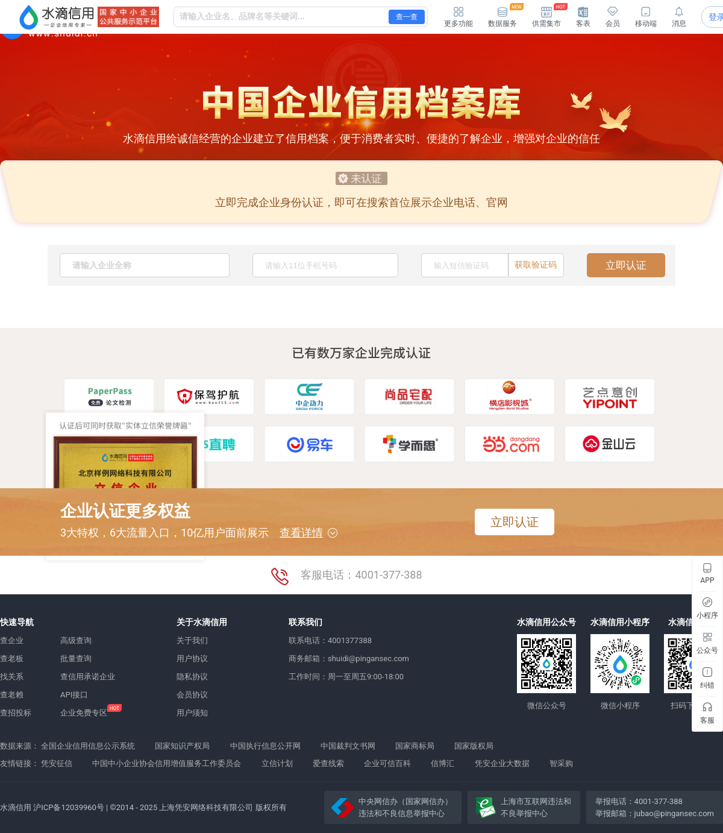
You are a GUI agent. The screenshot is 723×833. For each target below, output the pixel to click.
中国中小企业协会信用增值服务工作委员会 (166, 763)
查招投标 (15, 712)
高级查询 (76, 640)
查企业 (11, 640)
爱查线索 (328, 763)
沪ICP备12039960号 (68, 807)
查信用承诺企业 (87, 676)
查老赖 (11, 694)
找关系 (11, 676)
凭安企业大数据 (502, 763)
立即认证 (626, 265)
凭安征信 (56, 763)
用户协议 (192, 658)
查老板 (11, 658)
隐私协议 (192, 676)
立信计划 (277, 763)
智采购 (561, 763)
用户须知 (192, 712)
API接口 (74, 694)
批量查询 (76, 658)
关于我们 (192, 640)
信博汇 (442, 763)
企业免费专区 (83, 712)
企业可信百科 (387, 763)
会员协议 (192, 694)
